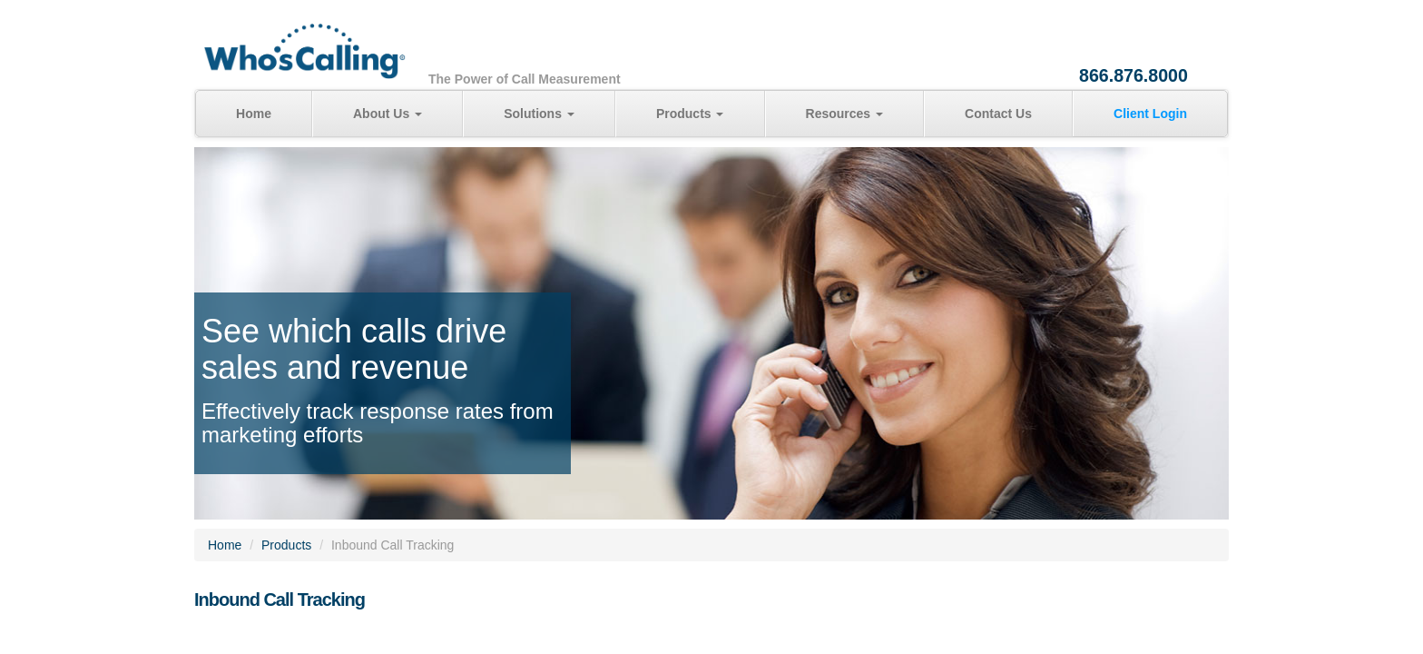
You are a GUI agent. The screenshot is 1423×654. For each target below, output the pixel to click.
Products (690, 113)
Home (253, 113)
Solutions (539, 113)
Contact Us (998, 113)
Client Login (1150, 113)
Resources (844, 113)
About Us (387, 113)
